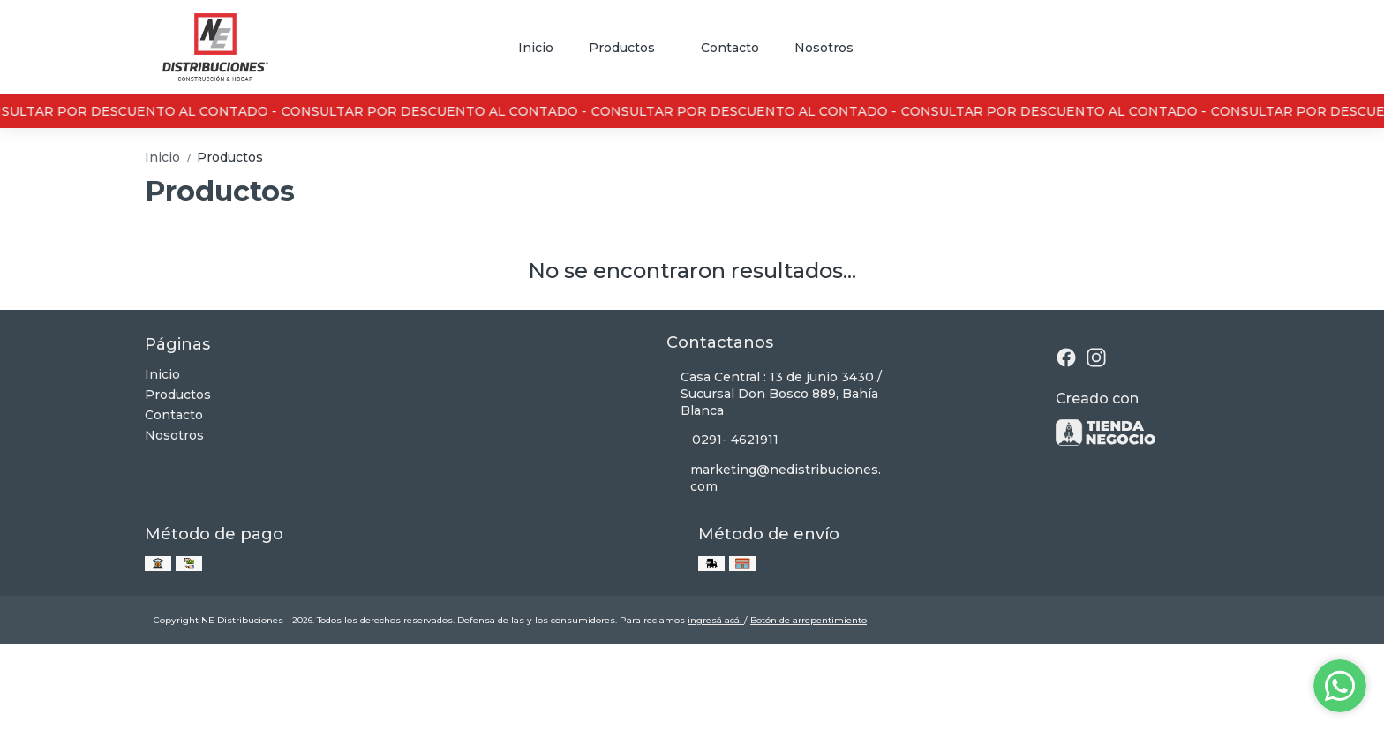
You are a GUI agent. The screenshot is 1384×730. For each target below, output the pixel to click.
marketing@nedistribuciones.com (773, 478)
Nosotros (824, 48)
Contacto (730, 48)
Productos (631, 48)
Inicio (535, 48)
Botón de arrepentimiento (808, 620)
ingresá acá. (716, 620)
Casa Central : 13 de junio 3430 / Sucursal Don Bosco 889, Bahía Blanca (774, 393)
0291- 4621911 (722, 440)
